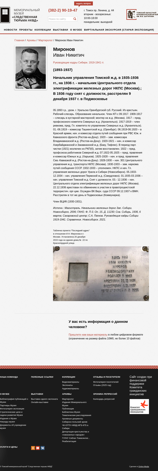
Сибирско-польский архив (74, 422)
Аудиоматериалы (70, 388)
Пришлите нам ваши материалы (88, 334)
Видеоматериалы (70, 382)
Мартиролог (45, 40)
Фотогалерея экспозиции (12, 408)
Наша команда (9, 377)
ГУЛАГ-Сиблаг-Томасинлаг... (76, 438)
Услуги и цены (8, 447)
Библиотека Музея (71, 412)
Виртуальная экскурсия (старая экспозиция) (119, 29)
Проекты (26, 29)
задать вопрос (83, 3)
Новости (10, 29)
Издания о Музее (8, 418)
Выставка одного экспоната (44, 399)
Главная (19, 40)
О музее (76, 29)
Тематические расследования (76, 415)
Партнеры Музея (8, 405)
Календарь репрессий (104, 399)
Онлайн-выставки (39, 402)
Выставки (60, 29)
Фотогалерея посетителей (105, 382)
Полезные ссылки (42, 377)
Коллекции (43, 29)
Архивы (31, 40)
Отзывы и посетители (106, 377)
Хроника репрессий (105, 394)
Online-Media (143, 466)
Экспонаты (67, 385)
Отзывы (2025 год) (102, 385)
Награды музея (7, 421)
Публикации (68, 408)
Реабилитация (69, 441)
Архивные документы (72, 418)
